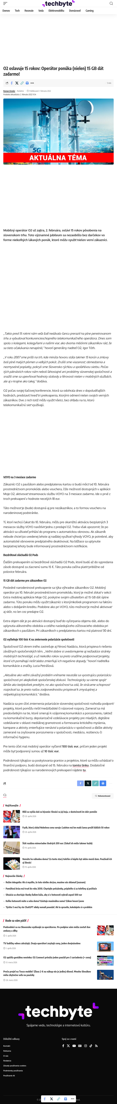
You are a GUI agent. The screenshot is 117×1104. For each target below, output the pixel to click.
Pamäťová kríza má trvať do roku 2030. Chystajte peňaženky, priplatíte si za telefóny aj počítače (51, 888)
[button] (6, 3)
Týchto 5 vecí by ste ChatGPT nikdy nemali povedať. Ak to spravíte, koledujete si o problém (49, 907)
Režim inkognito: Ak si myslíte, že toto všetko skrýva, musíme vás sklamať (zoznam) (45, 882)
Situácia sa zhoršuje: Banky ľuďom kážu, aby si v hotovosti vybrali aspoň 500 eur (44, 894)
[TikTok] (91, 1046)
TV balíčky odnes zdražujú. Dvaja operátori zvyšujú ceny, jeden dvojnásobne (41, 943)
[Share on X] (16, 83)
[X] (68, 1046)
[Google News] (80, 1046)
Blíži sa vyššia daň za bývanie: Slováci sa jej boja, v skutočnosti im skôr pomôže (59, 811)
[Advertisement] (58, 39)
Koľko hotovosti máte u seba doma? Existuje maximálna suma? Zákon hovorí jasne (45, 901)
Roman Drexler (9, 91)
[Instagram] (85, 1046)
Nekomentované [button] (102, 796)
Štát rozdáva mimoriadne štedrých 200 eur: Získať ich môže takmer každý (57, 843)
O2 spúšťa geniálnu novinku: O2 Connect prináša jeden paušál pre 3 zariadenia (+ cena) (47, 957)
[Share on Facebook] (11, 83)
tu (84, 770)
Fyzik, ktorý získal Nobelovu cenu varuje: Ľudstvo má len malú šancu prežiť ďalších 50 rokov (66, 827)
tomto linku (80, 765)
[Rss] (96, 1046)
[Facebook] (63, 1046)
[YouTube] (74, 1046)
